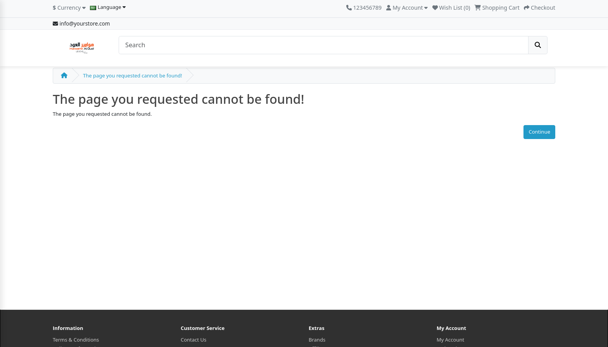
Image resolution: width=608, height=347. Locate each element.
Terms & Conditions (76, 339)
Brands (317, 339)
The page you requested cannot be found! (132, 75)
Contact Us (193, 339)
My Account (450, 339)
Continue (539, 131)
